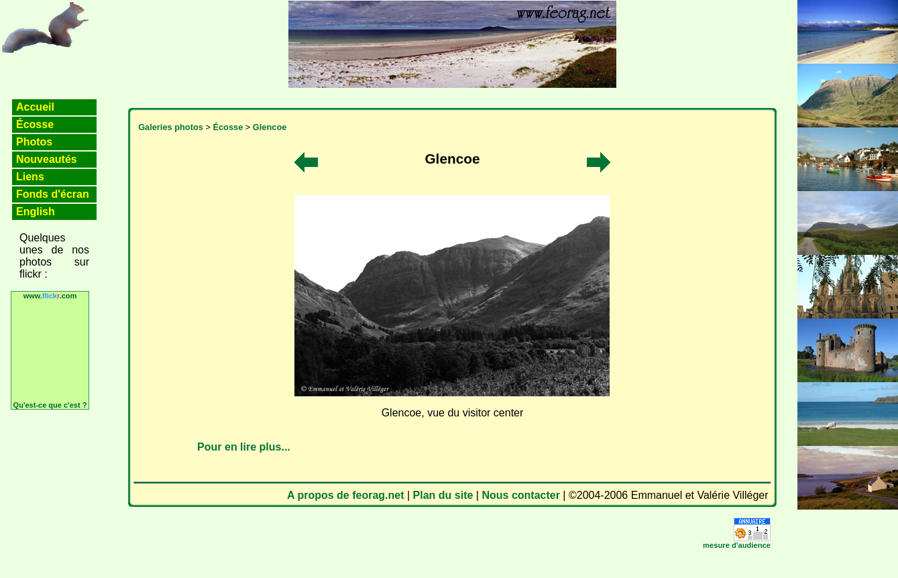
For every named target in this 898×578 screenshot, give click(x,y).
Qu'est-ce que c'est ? (50, 405)
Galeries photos (170, 127)
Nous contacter (520, 495)
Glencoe (270, 127)
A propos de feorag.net (345, 495)
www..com (50, 296)
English (35, 211)
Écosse (35, 124)
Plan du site (443, 495)
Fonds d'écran (52, 194)
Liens (30, 176)
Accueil (35, 107)
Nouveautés (46, 159)
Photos (34, 142)
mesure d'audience (737, 545)
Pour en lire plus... (243, 447)
